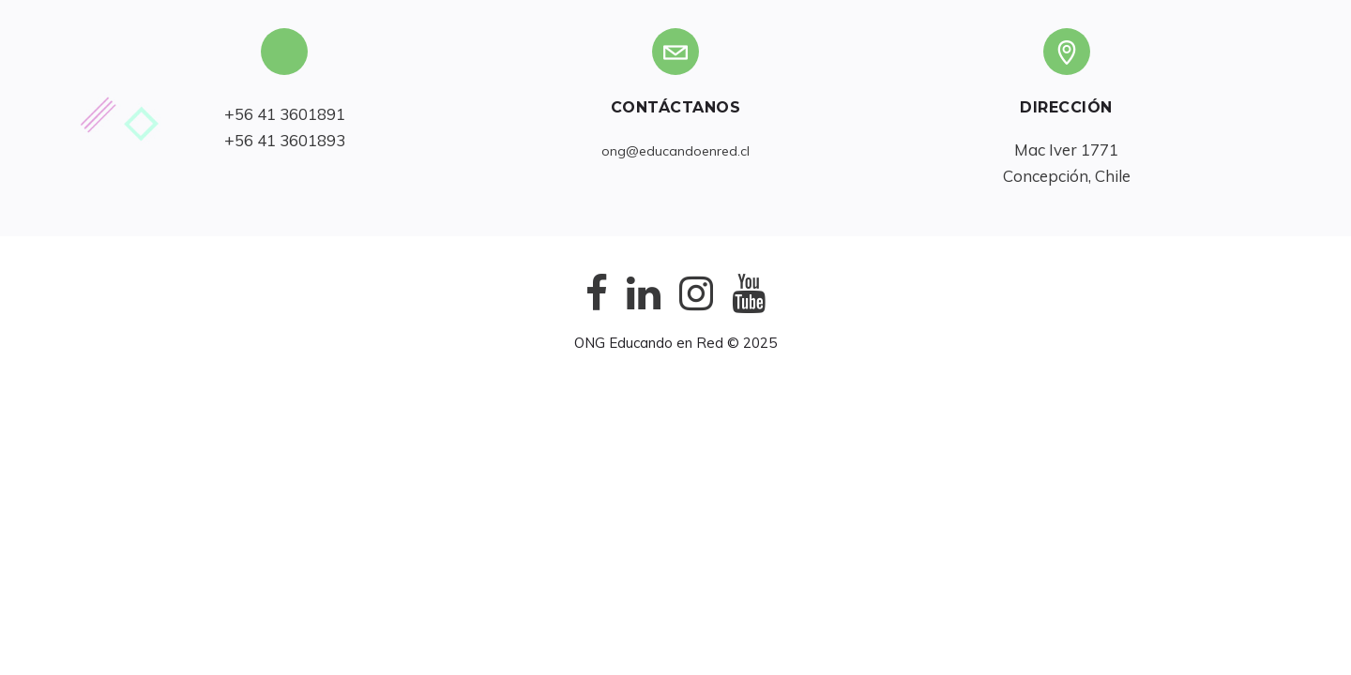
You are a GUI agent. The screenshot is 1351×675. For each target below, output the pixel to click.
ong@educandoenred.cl (675, 150)
